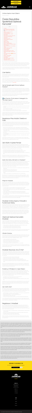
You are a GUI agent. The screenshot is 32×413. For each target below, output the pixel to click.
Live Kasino (5, 28)
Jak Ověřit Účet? (5, 40)
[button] (30, 6)
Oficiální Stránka (6, 37)
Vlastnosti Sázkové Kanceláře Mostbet (8, 36)
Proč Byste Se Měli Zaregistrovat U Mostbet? (9, 50)
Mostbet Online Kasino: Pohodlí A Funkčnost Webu (9, 35)
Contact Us (16, 405)
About (16, 399)
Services (16, 403)
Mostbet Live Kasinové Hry (7, 48)
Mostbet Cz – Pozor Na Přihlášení (7, 55)
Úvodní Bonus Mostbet (6, 49)
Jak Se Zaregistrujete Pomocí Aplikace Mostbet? (9, 29)
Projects (16, 401)
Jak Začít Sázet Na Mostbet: (7, 56)
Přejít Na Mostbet (6, 34)
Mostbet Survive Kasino (6, 42)
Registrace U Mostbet (6, 41)
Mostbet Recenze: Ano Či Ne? (7, 38)
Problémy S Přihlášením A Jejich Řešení (8, 39)
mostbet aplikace (14, 82)
